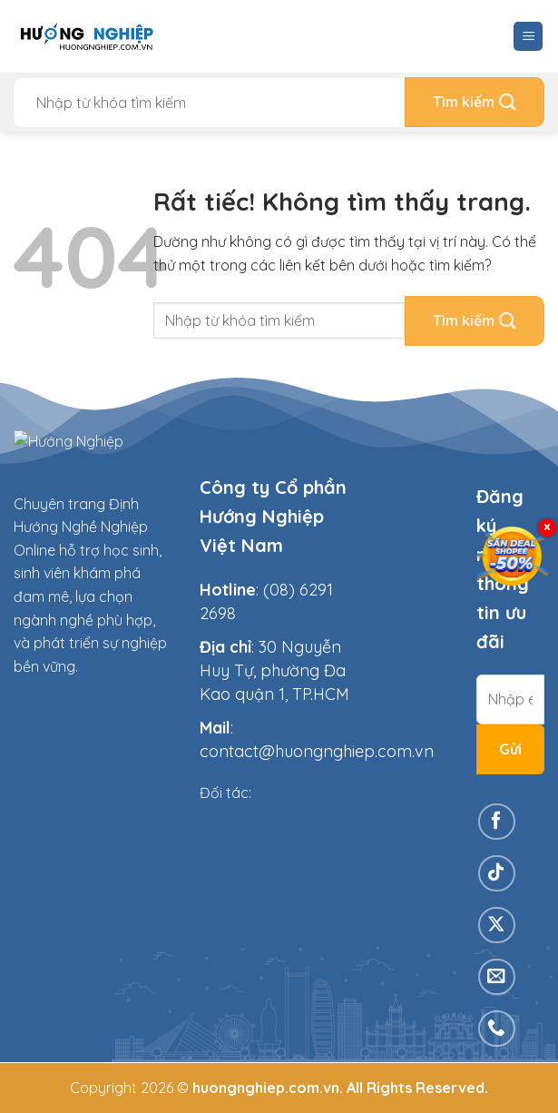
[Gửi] (474, 102)
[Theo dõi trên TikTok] (496, 873)
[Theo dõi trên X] (496, 925)
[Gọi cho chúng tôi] (496, 1029)
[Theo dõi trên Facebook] (496, 822)
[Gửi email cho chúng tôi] (496, 977)
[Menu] (528, 37)
